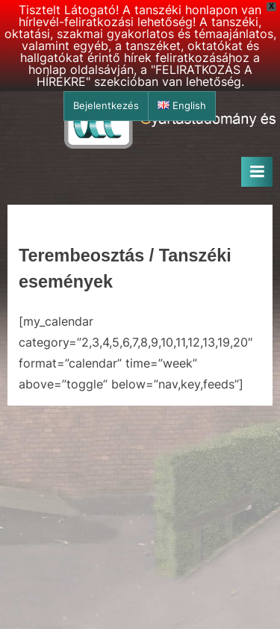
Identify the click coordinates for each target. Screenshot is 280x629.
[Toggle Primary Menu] (257, 172)
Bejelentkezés (106, 105)
